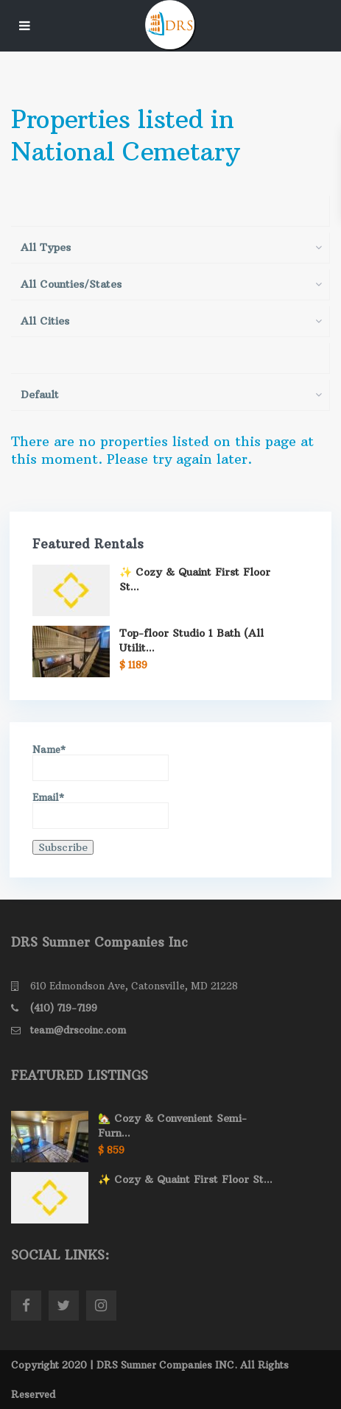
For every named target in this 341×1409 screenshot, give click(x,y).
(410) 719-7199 (63, 1008)
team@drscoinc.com (78, 1030)
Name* (100, 763)
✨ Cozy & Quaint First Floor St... (185, 1179)
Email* (100, 811)
